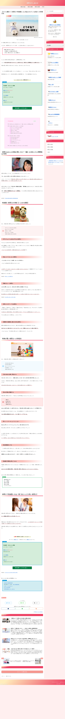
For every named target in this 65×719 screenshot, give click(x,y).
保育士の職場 (50, 147)
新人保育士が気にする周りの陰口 (10, 297)
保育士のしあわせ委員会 (55, 24)
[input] (55, 11)
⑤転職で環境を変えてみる (15, 143)
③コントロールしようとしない (16, 140)
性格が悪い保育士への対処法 (15, 136)
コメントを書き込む (22, 673)
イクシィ (50, 122)
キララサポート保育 (53, 91)
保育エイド (53, 70)
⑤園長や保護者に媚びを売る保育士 (16, 133)
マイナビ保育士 (5, 95)
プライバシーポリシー (55, 684)
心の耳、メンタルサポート (8, 586)
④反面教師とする (13, 141)
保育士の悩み (50, 144)
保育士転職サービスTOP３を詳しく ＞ (22, 108)
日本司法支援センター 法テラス (9, 589)
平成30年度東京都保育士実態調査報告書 (11, 198)
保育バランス (52, 100)
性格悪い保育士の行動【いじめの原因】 (17, 126)
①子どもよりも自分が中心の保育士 (16, 127)
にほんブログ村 (52, 136)
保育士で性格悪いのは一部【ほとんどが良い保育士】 (19, 146)
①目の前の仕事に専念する (15, 137)
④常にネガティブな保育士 (15, 131)
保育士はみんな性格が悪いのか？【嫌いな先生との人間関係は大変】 (21, 124)
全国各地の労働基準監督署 (8, 583)
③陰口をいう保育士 (14, 130)
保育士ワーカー (52, 107)
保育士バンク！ (54, 53)
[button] (62, 11)
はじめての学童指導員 (54, 114)
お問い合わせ (62, 684)
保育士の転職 (50, 149)
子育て (48, 152)
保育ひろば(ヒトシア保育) (55, 77)
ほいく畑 (51, 84)
